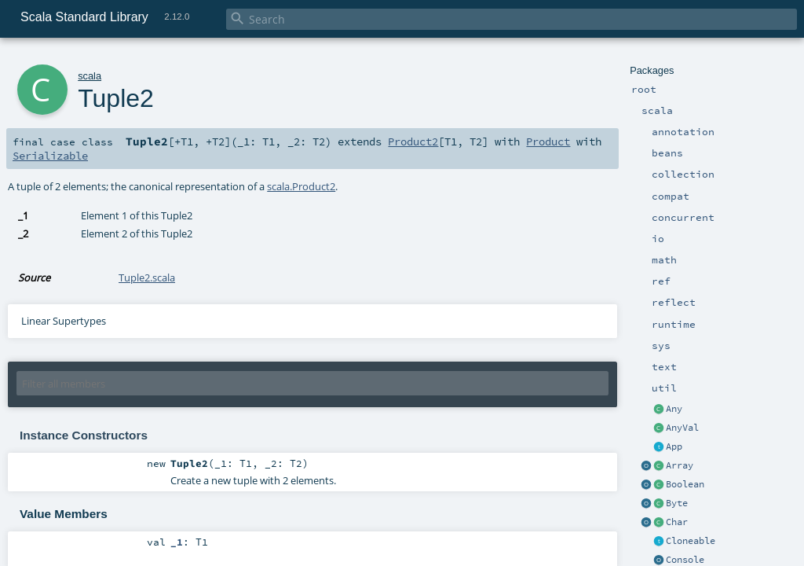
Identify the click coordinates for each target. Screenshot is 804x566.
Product (548, 141)
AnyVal (682, 427)
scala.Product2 (301, 186)
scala (89, 76)
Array (679, 465)
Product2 (413, 141)
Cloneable (690, 540)
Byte (677, 503)
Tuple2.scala (147, 277)
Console (685, 559)
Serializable (50, 156)
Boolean (685, 484)
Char (677, 521)
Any (674, 408)
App (674, 446)
